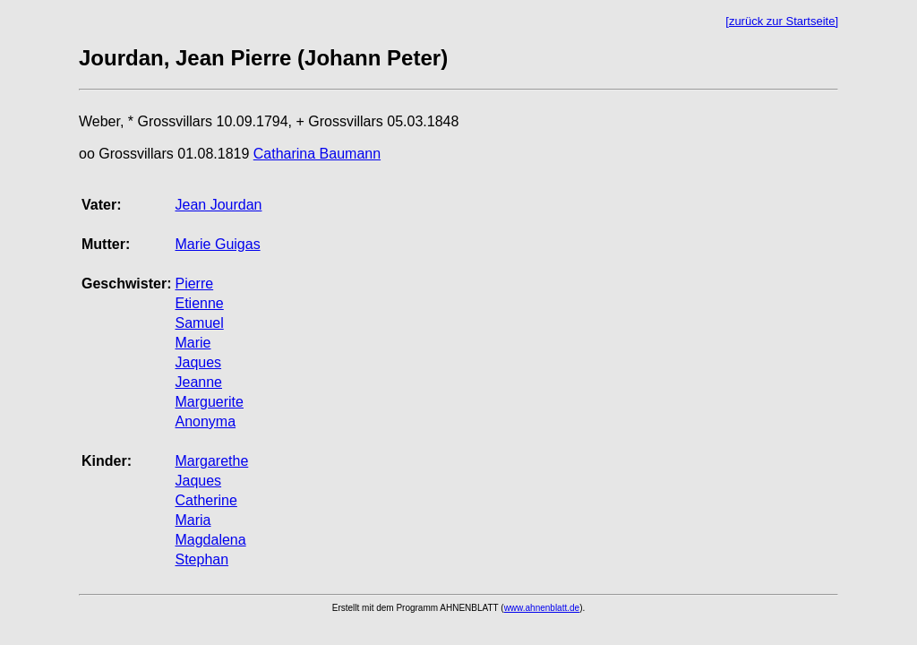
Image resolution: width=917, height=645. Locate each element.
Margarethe (211, 461)
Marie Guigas (217, 244)
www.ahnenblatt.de (542, 608)
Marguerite (209, 401)
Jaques (198, 362)
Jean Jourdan (218, 204)
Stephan (201, 559)
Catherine (205, 500)
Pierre (194, 283)
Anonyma (205, 421)
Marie (192, 342)
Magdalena (210, 539)
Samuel (199, 323)
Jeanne (198, 382)
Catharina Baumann (317, 153)
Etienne (199, 303)
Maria (192, 520)
